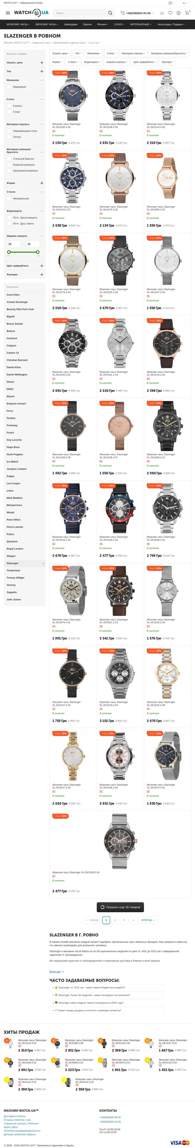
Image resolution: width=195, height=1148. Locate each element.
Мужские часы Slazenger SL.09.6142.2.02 (90, 1080)
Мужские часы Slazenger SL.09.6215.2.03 (114, 704)
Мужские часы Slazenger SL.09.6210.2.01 (66, 208)
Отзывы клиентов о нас (17, 1119)
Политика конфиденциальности (22, 1130)
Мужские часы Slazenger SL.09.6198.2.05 (114, 126)
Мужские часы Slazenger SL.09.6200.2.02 (161, 456)
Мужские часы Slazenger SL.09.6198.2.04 (114, 786)
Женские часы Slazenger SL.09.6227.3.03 (66, 786)
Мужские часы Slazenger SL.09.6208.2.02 (161, 538)
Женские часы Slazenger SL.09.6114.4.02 (161, 126)
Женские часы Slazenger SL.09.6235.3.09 (161, 621)
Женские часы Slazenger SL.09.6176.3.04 (66, 291)
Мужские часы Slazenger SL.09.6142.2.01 (32, 1080)
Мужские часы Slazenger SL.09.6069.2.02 (79, 1061)
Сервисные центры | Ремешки (21, 1123)
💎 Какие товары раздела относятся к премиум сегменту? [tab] (86, 1010)
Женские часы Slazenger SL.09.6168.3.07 (114, 456)
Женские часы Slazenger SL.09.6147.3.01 (173, 1042)
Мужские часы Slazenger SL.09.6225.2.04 (66, 538)
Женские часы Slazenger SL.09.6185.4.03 (66, 126)
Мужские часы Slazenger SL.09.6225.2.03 (114, 291)
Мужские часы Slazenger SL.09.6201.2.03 (114, 621)
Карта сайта (11, 1127)
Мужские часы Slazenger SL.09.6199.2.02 (114, 538)
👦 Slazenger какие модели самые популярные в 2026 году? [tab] (88, 1002)
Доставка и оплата (14, 1116)
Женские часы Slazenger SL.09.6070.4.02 (161, 786)
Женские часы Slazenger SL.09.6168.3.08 (66, 456)
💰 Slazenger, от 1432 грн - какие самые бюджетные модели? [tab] (88, 987)
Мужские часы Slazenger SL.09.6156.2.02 (66, 373)
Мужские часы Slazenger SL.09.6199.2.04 (76, 872)
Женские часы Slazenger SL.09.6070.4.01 (66, 621)
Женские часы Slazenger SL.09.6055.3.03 (161, 208)
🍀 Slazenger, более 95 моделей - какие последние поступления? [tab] (91, 995)
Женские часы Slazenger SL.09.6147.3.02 (66, 704)
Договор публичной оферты (20, 1134)
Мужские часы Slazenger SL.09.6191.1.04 (114, 373)
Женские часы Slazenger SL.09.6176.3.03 (114, 208)
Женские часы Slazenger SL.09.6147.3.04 (161, 291)
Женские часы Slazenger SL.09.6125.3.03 (173, 1061)
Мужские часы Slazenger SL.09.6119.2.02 (161, 373)
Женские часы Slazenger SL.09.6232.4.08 (161, 704)
